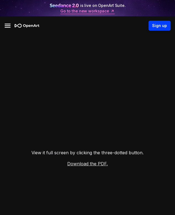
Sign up (159, 25)
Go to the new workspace (87, 11)
